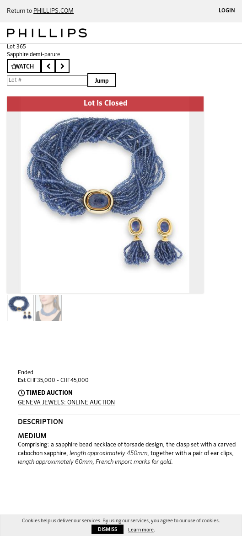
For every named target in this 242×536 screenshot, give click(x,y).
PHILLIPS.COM (53, 11)
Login (227, 11)
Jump (102, 81)
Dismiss (107, 529)
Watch (24, 67)
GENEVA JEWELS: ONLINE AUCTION (66, 403)
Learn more (141, 529)
